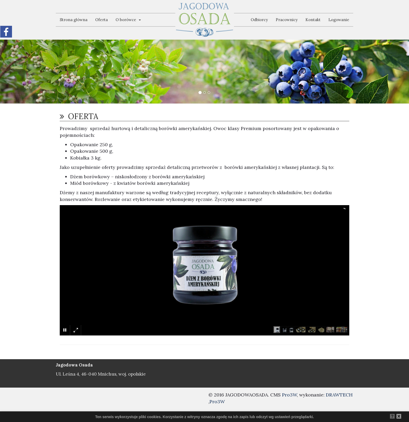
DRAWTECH (339, 395)
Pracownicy (287, 19)
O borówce (128, 19)
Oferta (101, 19)
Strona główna (73, 19)
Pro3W (289, 395)
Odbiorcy (259, 19)
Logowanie (338, 19)
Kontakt (313, 19)
